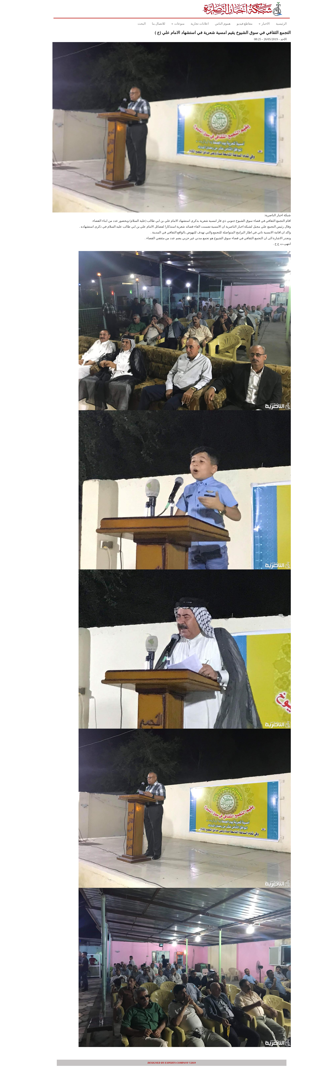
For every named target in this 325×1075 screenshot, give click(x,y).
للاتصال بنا (149, 23)
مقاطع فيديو (236, 23)
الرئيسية (272, 23)
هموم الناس (213, 23)
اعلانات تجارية (191, 23)
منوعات (168, 23)
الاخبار (255, 23)
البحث (133, 23)
